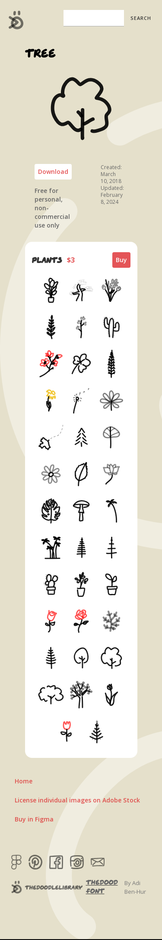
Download (53, 171)
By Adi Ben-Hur (135, 887)
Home (23, 781)
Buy (121, 260)
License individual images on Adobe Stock (77, 800)
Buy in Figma (34, 819)
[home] (14, 19)
